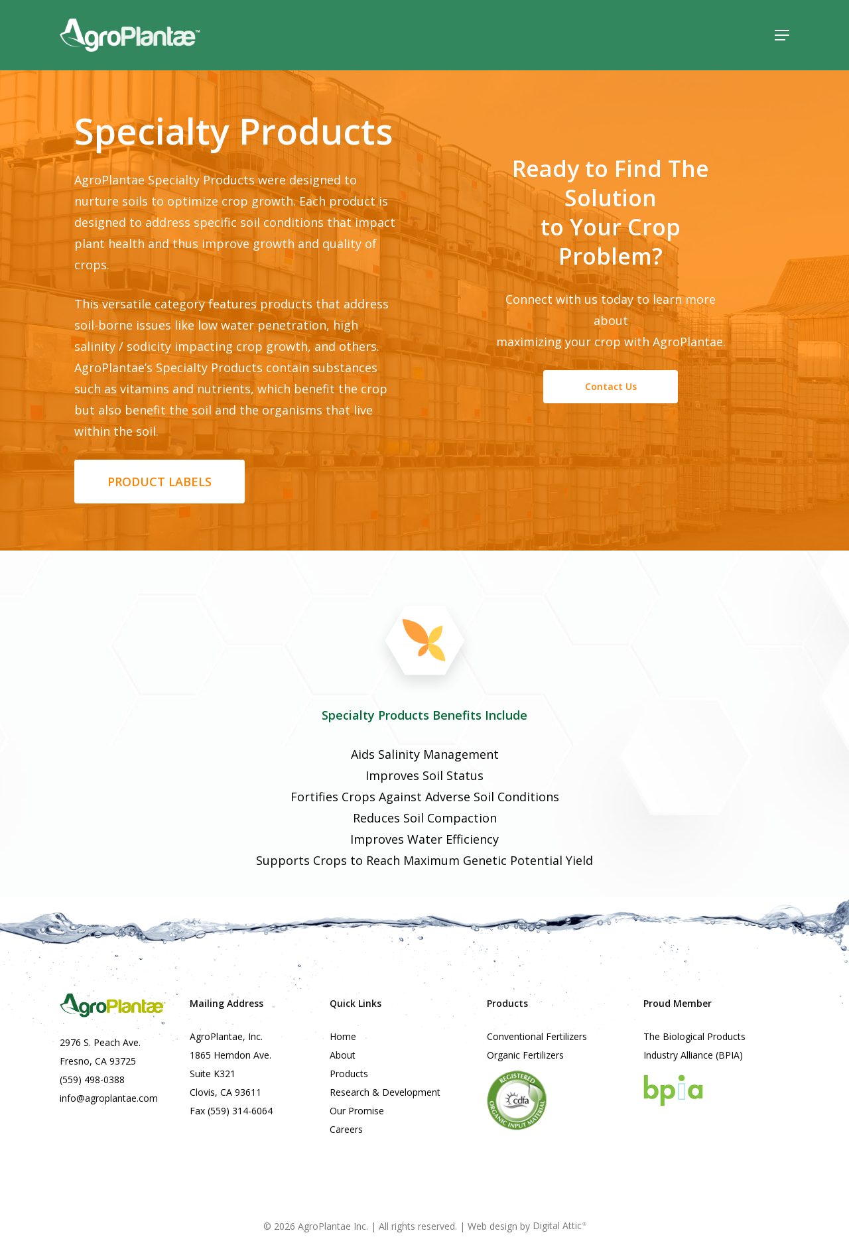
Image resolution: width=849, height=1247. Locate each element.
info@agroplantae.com (109, 1098)
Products (349, 1073)
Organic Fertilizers (525, 1055)
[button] (782, 35)
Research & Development (385, 1092)
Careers (346, 1129)
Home (343, 1036)
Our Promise (357, 1110)
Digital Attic (559, 1225)
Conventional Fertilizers (537, 1036)
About (343, 1055)
